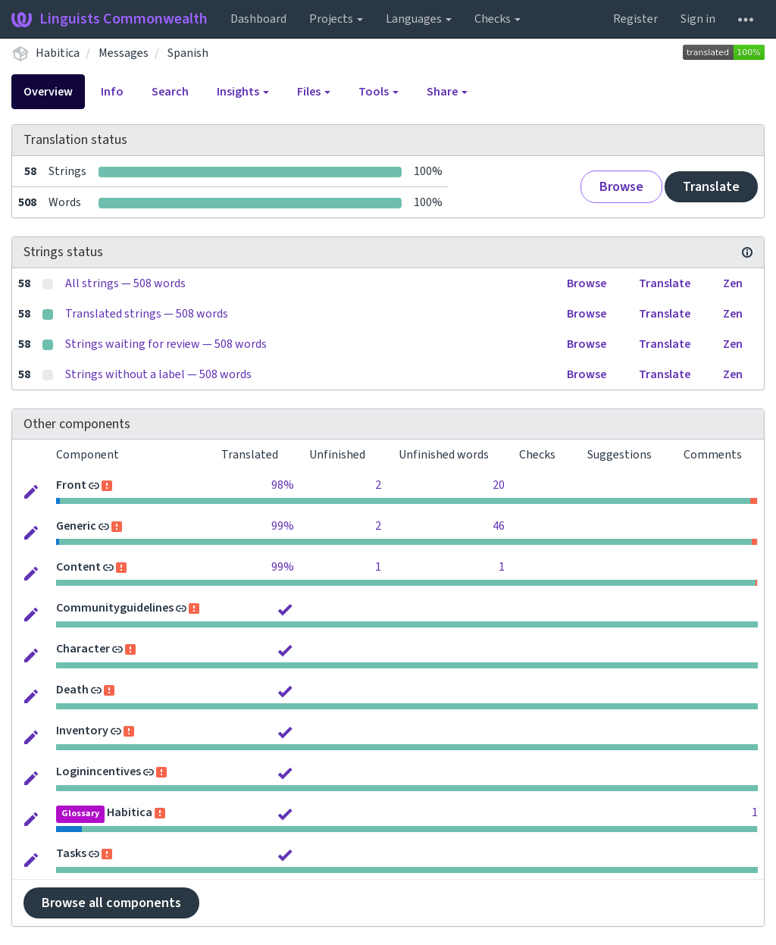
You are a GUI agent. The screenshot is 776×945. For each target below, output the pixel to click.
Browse (621, 186)
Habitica (58, 53)
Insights (243, 91)
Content (78, 567)
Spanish (187, 53)
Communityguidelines (115, 607)
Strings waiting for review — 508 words (166, 344)
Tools (378, 91)
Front (71, 485)
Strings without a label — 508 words (158, 374)
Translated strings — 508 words (146, 313)
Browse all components (111, 902)
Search (170, 91)
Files (313, 91)
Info (112, 91)
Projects (336, 19)
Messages (124, 53)
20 (499, 485)
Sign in (698, 19)
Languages (419, 19)
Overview (48, 91)
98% (282, 485)
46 (499, 526)
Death (72, 689)
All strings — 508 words (125, 283)
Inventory (82, 730)
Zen (733, 283)
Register (635, 19)
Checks (497, 19)
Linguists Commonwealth (109, 19)
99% (282, 526)
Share (447, 91)
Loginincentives (98, 771)
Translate (711, 186)
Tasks (71, 853)
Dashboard (258, 19)
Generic (76, 526)
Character (83, 648)
